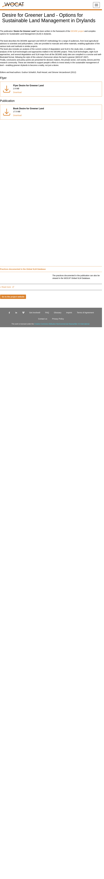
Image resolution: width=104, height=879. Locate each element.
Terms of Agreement (77, 361)
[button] (51, 9)
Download (18, 100)
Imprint (61, 361)
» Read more (7, 335)
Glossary (51, 361)
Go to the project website (14, 345)
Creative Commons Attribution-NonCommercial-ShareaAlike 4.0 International (63, 372)
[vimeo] (19, 361)
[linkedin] (12, 361)
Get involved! (30, 361)
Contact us (94, 361)
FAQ (41, 361)
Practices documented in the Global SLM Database (25, 277)
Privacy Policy (51, 367)
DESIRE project (86, 36)
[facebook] (5, 361)
